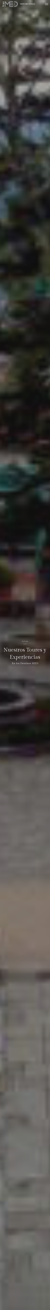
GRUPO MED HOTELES (27, 4)
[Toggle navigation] (46, 4)
